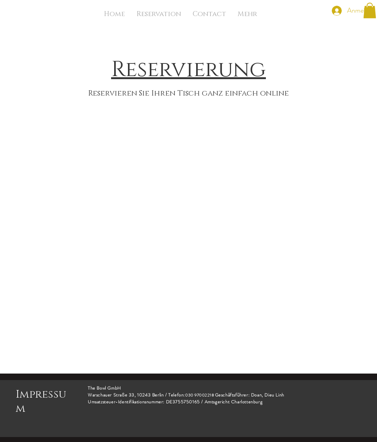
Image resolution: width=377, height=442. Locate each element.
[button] (369, 10)
